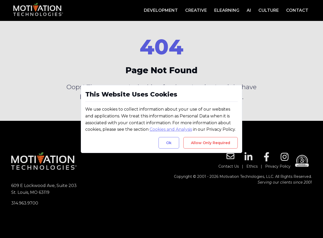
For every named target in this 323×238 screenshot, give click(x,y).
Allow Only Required (210, 142)
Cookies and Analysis (171, 129)
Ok (169, 142)
